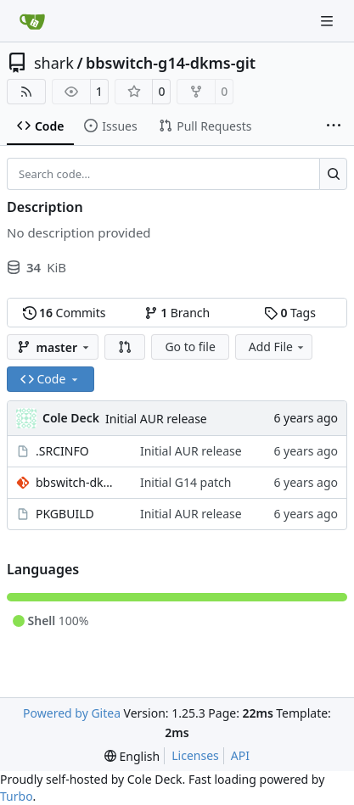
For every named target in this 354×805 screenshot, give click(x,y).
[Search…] (333, 174)
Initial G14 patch (186, 482)
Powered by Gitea (72, 713)
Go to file (190, 346)
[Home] (32, 21)
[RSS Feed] (26, 91)
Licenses (195, 755)
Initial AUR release (156, 419)
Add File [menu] (277, 346)
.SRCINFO (62, 451)
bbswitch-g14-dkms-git (171, 62)
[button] (124, 347)
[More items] (333, 126)
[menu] (132, 756)
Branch (177, 313)
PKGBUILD (65, 514)
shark (54, 62)
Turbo (16, 796)
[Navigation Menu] (329, 21)
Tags (290, 313)
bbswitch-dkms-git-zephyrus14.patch (79, 482)
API (240, 755)
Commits (64, 313)
